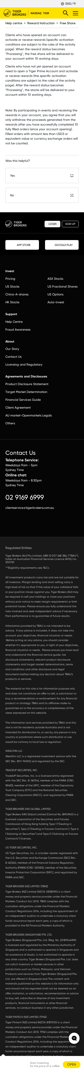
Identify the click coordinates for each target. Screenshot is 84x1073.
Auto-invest (55, 302)
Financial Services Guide (23, 399)
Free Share (67, 23)
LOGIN (52, 223)
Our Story (12, 349)
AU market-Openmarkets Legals (28, 415)
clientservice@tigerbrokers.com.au (29, 507)
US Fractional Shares (62, 286)
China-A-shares (16, 294)
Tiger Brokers (29, 13)
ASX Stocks (55, 278)
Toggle (74, 13)
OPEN (71, 1064)
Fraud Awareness (17, 329)
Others (10, 423)
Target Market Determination (26, 392)
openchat (74, 1038)
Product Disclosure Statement (26, 384)
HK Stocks (12, 302)
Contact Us (13, 356)
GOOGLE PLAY (62, 245)
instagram (17, 525)
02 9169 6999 (24, 497)
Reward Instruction (41, 23)
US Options (55, 294)
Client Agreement (18, 407)
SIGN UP (70, 223)
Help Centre (14, 321)
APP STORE (22, 244)
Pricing (10, 278)
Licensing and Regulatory (23, 364)
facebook (7, 525)
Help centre (13, 23)
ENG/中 (70, 3)
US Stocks (12, 286)
